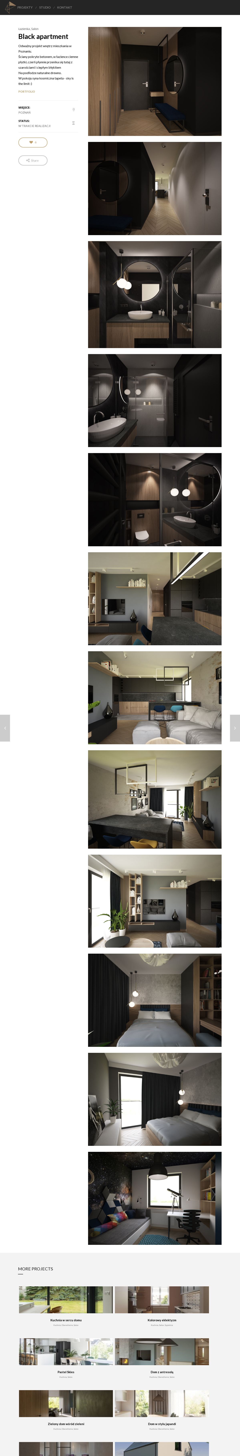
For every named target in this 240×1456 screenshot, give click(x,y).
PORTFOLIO (26, 91)
